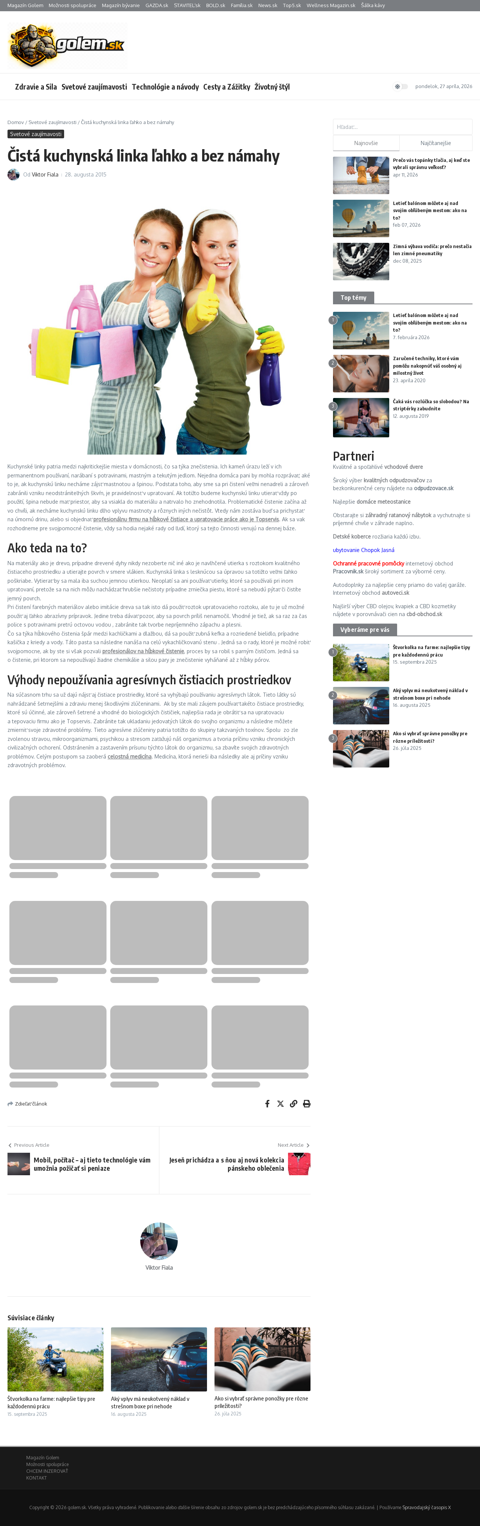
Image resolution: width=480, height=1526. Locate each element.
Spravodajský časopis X (426, 1507)
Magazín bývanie (121, 5)
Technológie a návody (165, 86)
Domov (16, 122)
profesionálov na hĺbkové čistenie (143, 651)
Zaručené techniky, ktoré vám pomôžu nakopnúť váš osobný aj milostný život (427, 365)
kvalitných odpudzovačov (394, 480)
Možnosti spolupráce (72, 5)
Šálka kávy (373, 5)
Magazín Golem (25, 5)
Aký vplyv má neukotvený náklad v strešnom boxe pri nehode (150, 1402)
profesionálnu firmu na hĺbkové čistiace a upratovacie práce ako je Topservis (186, 519)
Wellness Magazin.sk (331, 5)
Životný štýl (272, 86)
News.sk (268, 5)
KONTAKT (36, 1478)
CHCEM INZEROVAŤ (47, 1471)
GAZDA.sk (157, 5)
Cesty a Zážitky (226, 86)
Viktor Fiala (45, 174)
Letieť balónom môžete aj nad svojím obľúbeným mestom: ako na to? (430, 210)
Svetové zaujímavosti (94, 86)
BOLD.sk (215, 5)
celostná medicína (130, 756)
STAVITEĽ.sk (187, 5)
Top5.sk (292, 5)
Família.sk (242, 5)
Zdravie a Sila (36, 86)
